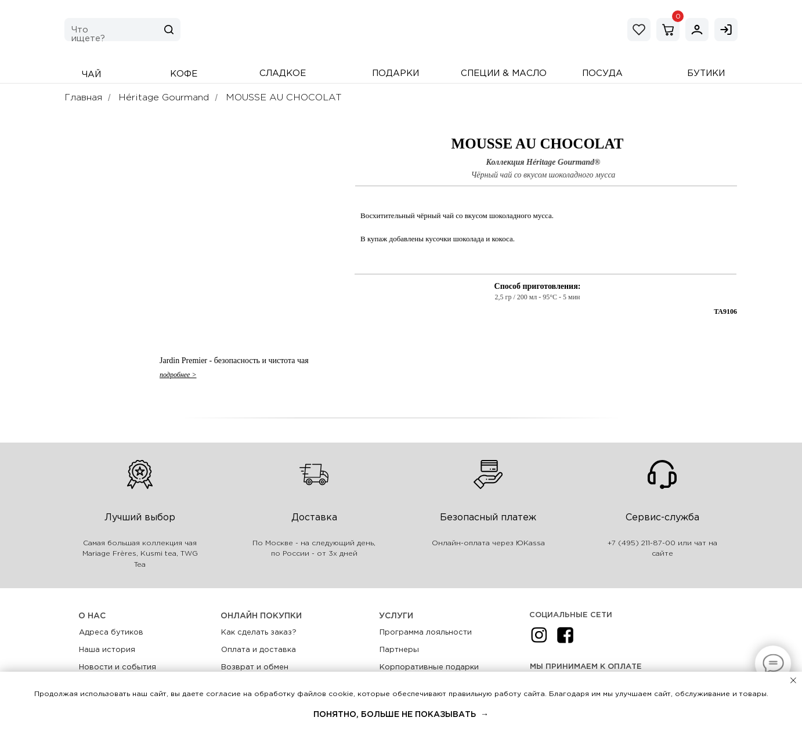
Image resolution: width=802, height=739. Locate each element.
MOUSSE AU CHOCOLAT (284, 97)
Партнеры (399, 650)
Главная (83, 97)
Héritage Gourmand (163, 97)
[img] (697, 29)
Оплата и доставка (258, 650)
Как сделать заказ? (259, 632)
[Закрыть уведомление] (793, 680)
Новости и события (117, 667)
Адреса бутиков (111, 632)
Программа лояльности (426, 632)
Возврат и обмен (254, 667)
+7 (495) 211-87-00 (641, 543)
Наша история (107, 650)
